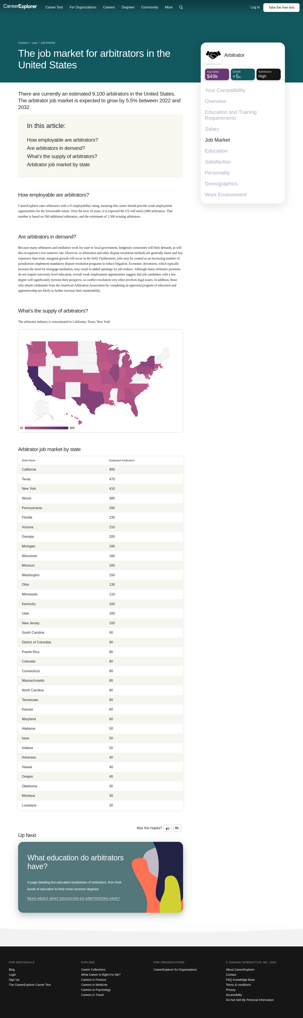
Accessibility (234, 995)
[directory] (100, 146)
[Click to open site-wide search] (181, 7)
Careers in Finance (93, 979)
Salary (212, 129)
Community (149, 7)
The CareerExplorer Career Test (30, 984)
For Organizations (82, 7)
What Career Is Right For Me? (101, 974)
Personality (217, 173)
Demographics (221, 183)
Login (12, 974)
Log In (255, 7)
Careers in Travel (92, 995)
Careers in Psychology (96, 989)
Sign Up (14, 979)
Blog (12, 969)
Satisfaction (218, 162)
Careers (109, 7)
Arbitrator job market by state (58, 164)
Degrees (128, 7)
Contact (231, 974)
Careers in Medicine (94, 984)
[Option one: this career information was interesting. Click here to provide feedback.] (168, 828)
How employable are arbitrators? (62, 140)
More (169, 7)
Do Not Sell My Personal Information (250, 1000)
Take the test (281, 7)
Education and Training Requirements (231, 115)
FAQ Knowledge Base (240, 979)
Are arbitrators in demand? (56, 148)
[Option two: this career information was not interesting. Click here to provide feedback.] (177, 828)
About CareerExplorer (240, 969)
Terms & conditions (238, 984)
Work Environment (225, 194)
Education (216, 151)
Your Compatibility (225, 90)
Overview (215, 101)
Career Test (54, 7)
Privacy (231, 989)
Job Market (217, 140)
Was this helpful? (149, 828)
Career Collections (93, 969)
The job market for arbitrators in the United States (94, 59)
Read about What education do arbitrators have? (73, 898)
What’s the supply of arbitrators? (62, 156)
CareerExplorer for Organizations (175, 969)
